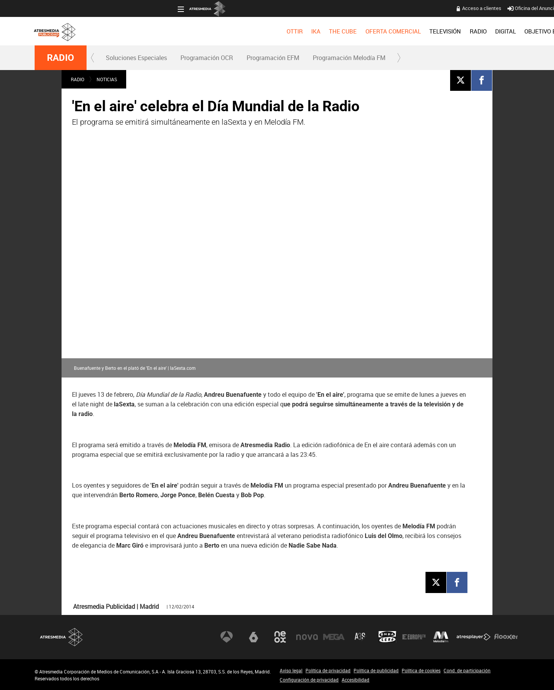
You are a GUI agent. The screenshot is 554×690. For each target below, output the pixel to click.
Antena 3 (226, 637)
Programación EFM (273, 57)
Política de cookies (421, 670)
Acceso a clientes (339, 8)
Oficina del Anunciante (393, 8)
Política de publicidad (376, 670)
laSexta (253, 637)
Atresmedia (61, 637)
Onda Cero (387, 637)
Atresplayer (473, 637)
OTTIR (152, 31)
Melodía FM (440, 637)
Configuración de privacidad (309, 680)
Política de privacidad (327, 670)
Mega (333, 637)
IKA (173, 31)
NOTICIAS (107, 79)
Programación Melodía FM (349, 57)
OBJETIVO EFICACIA (408, 31)
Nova (307, 637)
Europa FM (414, 637)
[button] (93, 57)
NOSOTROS (459, 31)
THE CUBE (200, 31)
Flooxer (505, 637)
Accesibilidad (355, 680)
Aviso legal (291, 670)
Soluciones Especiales (136, 57)
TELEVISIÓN (302, 31)
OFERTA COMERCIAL (250, 31)
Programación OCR (206, 57)
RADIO (335, 31)
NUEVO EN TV (500, 31)
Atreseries (360, 637)
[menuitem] (151, 31)
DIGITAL (362, 31)
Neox (280, 637)
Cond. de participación (467, 670)
